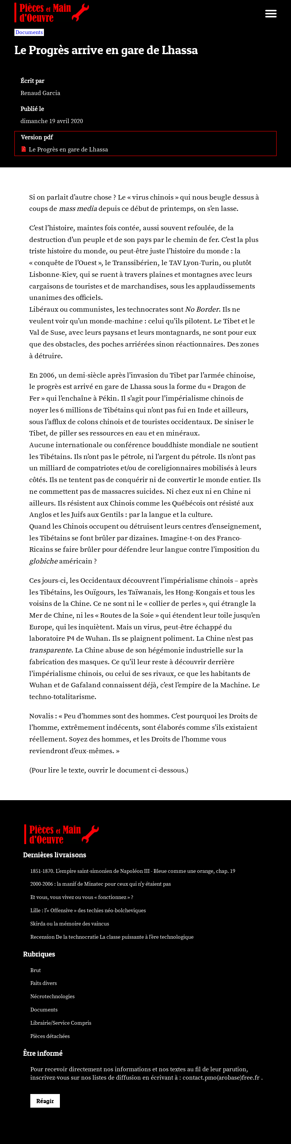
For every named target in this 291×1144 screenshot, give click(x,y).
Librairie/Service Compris (60, 1023)
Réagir (45, 1101)
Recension (112, 937)
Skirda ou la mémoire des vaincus (69, 923)
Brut (35, 970)
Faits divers (43, 983)
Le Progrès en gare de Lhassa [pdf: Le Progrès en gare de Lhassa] (64, 149)
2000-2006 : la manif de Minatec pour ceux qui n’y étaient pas (100, 884)
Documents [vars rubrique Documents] (29, 32)
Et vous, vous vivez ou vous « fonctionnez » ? (81, 897)
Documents (44, 1009)
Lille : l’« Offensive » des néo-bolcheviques (88, 910)
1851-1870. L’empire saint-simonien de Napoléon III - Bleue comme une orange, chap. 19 (132, 871)
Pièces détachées (50, 1036)
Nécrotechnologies (52, 996)
